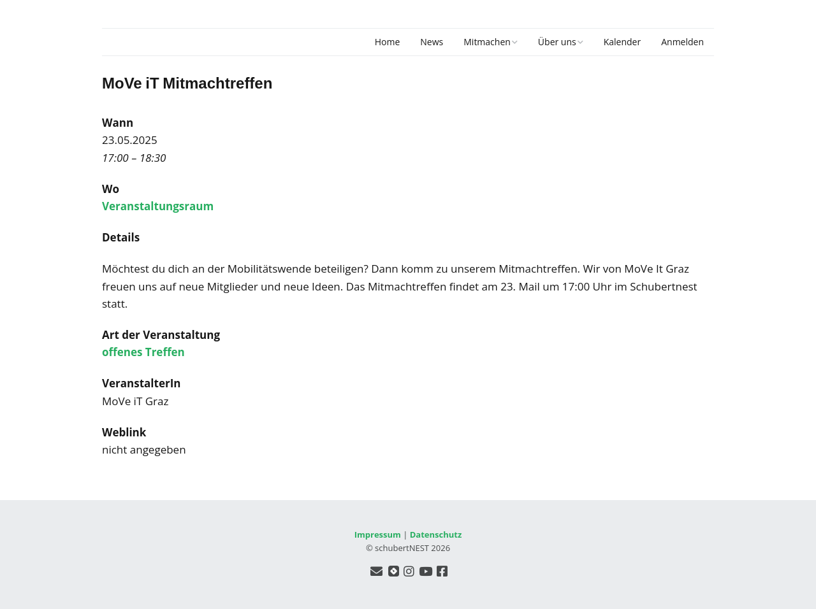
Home (387, 42)
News (431, 42)
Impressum (377, 534)
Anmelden (682, 42)
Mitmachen (487, 42)
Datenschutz (436, 534)
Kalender (622, 42)
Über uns (557, 42)
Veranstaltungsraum (158, 206)
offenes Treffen (143, 352)
